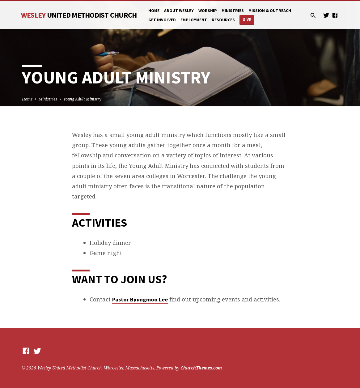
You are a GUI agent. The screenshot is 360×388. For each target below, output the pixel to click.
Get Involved (162, 20)
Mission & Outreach (269, 10)
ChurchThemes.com (201, 368)
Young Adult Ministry (82, 99)
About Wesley (179, 10)
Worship (207, 10)
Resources (223, 20)
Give (247, 19)
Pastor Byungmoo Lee (140, 299)
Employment (193, 20)
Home (153, 10)
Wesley (79, 15)
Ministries (233, 10)
